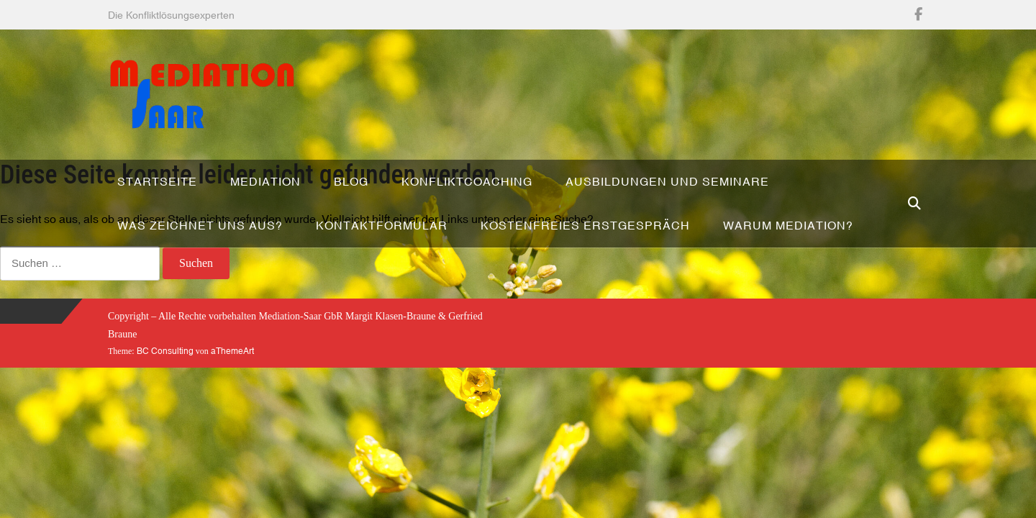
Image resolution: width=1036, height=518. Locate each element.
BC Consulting (165, 351)
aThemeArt (232, 351)
